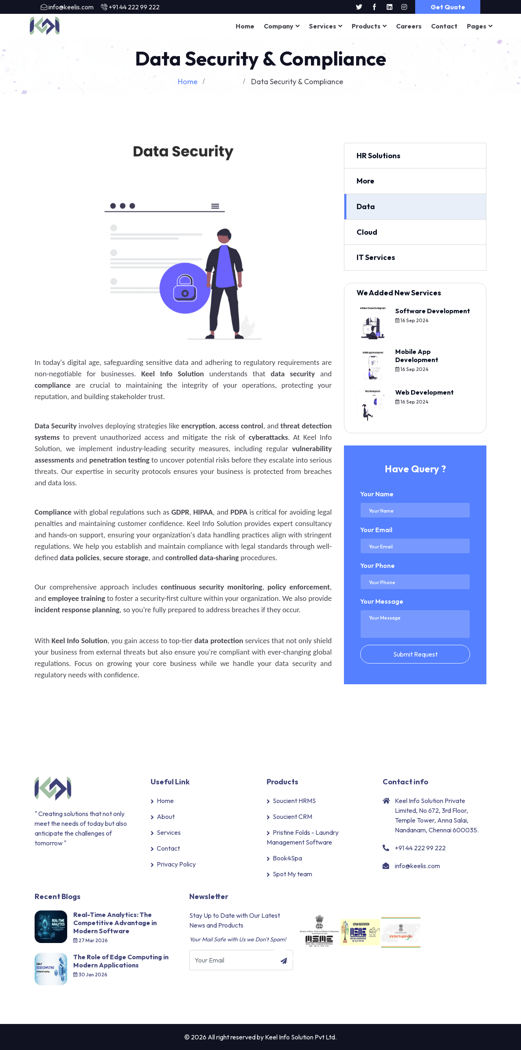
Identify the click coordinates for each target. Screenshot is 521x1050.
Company (278, 26)
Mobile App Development (416, 355)
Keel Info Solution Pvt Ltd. (301, 1037)
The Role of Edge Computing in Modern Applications (121, 961)
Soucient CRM (292, 816)
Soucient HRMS (294, 801)
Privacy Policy (176, 864)
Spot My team (292, 874)
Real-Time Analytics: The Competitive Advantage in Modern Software (115, 922)
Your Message (381, 601)
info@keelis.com (71, 7)
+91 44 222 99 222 (134, 7)
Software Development (432, 310)
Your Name (377, 493)
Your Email (376, 529)
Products (366, 26)
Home (245, 26)
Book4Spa (287, 858)
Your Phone (377, 565)
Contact (444, 26)
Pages (476, 26)
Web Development (424, 392)
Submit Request (415, 654)
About (166, 816)
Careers (409, 26)
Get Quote (448, 7)
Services (322, 26)
